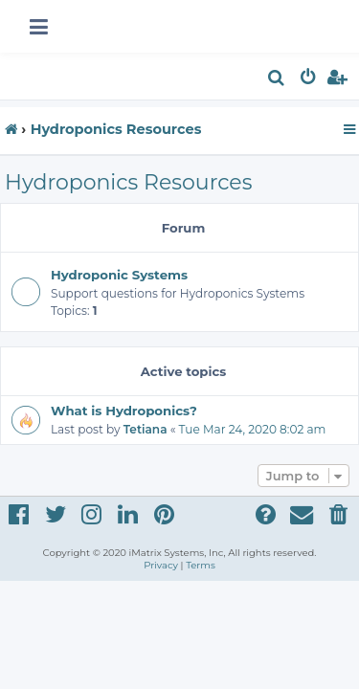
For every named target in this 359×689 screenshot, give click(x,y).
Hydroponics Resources (128, 182)
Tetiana (145, 429)
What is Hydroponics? (124, 410)
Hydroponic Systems (119, 274)
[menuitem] (277, 80)
